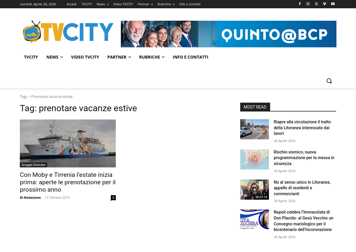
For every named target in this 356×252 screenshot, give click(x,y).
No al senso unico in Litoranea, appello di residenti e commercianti (302, 188)
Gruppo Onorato (33, 165)
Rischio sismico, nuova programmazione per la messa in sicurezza (304, 158)
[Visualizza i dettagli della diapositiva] (228, 34)
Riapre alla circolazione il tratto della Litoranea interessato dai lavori (302, 127)
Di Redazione (30, 197)
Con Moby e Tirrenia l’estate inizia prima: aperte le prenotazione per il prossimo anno (68, 182)
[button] (329, 81)
